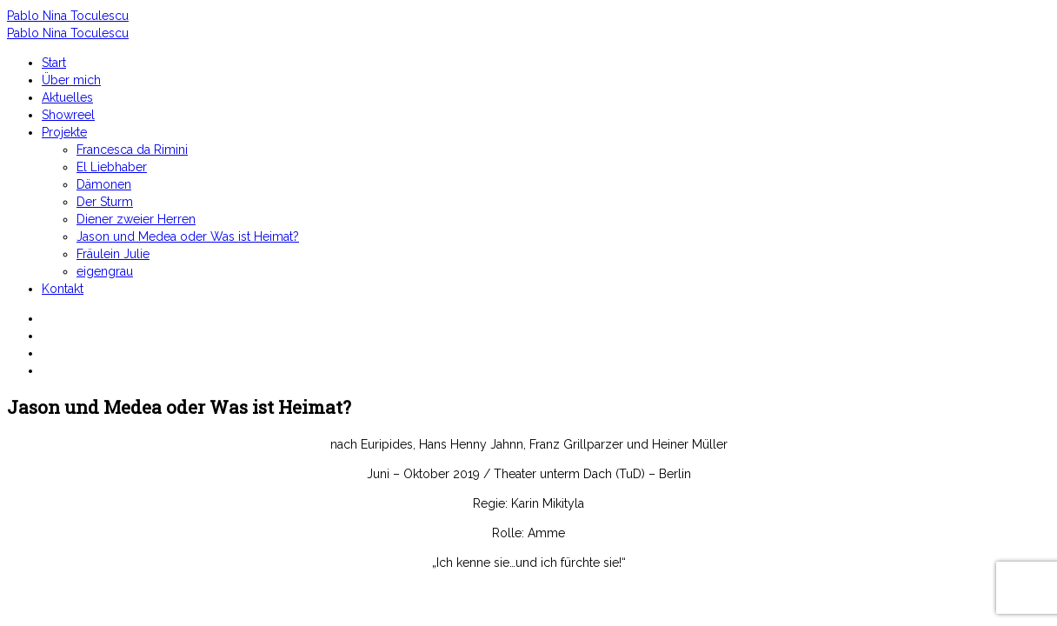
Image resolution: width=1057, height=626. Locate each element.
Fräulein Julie (113, 254)
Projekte (64, 132)
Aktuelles (67, 97)
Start (54, 63)
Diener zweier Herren (136, 219)
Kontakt (62, 289)
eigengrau (104, 271)
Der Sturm (104, 202)
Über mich (71, 80)
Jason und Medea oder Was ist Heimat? (187, 236)
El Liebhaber (111, 167)
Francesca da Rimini (132, 149)
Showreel (68, 115)
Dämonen (103, 184)
